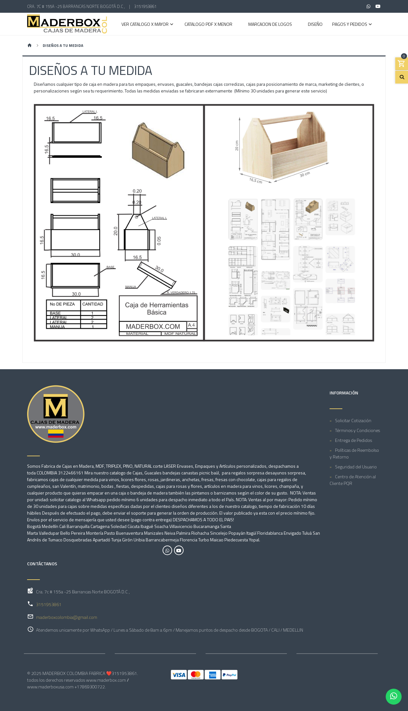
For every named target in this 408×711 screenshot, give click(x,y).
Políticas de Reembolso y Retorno (354, 453)
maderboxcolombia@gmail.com (66, 617)
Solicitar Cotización (353, 420)
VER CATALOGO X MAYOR (145, 24)
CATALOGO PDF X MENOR (208, 24)
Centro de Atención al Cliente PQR (353, 480)
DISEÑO (315, 24)
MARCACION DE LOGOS (270, 24)
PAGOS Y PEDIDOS (349, 24)
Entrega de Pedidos (353, 440)
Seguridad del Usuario (356, 466)
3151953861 (145, 6)
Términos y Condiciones (357, 430)
